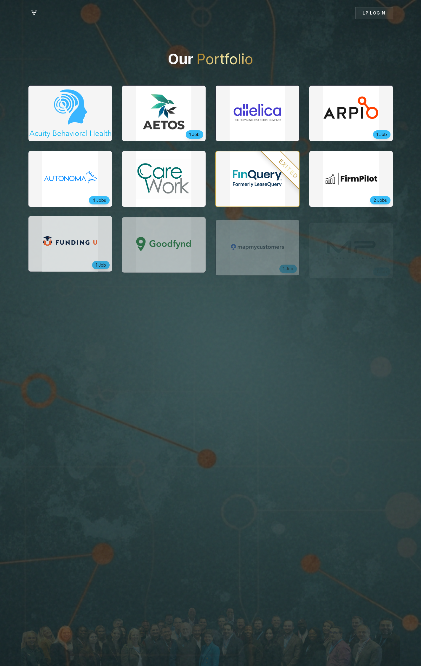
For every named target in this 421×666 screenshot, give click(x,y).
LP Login (374, 12)
